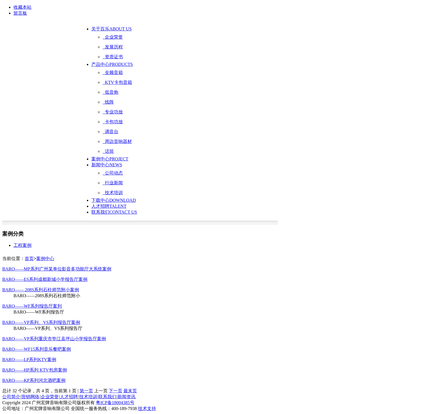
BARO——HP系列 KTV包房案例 (34, 370)
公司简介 (11, 396)
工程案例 (22, 245)
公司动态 (113, 173)
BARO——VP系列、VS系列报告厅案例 (41, 322)
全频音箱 (113, 72)
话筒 (108, 151)
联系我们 (114, 212)
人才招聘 (108, 206)
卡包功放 (113, 121)
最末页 (130, 390)
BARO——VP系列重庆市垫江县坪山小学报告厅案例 (54, 338)
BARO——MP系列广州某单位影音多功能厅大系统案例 (56, 269)
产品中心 (112, 64)
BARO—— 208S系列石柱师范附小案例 (40, 289)
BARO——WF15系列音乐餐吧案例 (36, 349)
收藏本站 (22, 7)
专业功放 (113, 111)
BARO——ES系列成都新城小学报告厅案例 (44, 279)
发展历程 (113, 46)
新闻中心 (106, 164)
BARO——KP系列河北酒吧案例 (33, 380)
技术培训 (113, 192)
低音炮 (110, 92)
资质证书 (113, 56)
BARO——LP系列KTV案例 (29, 359)
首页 (29, 258)
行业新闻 (113, 182)
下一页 (115, 390)
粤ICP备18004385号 (115, 402)
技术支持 (147, 408)
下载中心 (113, 200)
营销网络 (30, 396)
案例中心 (109, 158)
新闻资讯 (126, 396)
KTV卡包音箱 (117, 82)
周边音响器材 (117, 141)
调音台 (110, 131)
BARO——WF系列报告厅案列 (32, 306)
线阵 (108, 102)
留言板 (20, 13)
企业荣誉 (113, 37)
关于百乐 (111, 28)
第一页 (86, 390)
